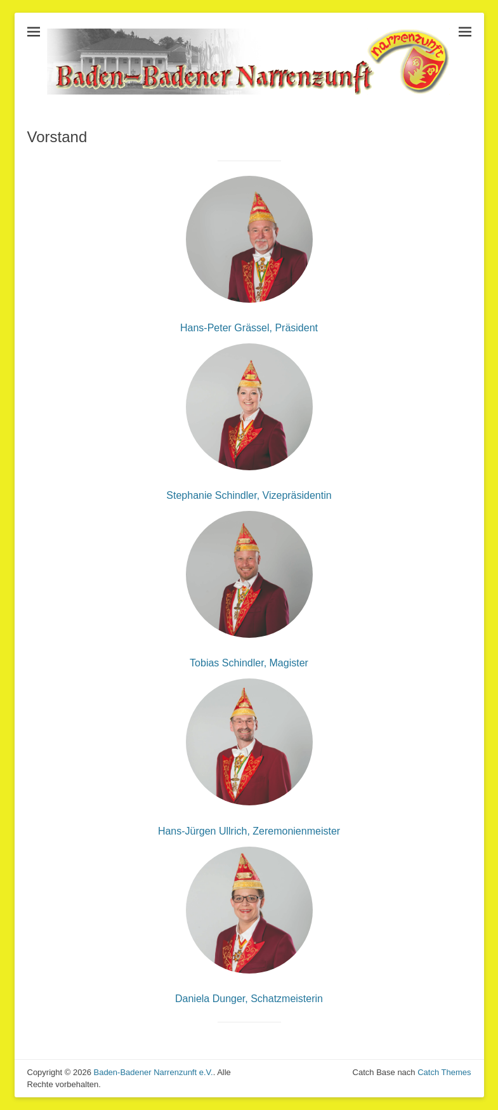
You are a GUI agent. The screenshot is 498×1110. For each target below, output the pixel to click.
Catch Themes (444, 1072)
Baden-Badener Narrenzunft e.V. (153, 1072)
